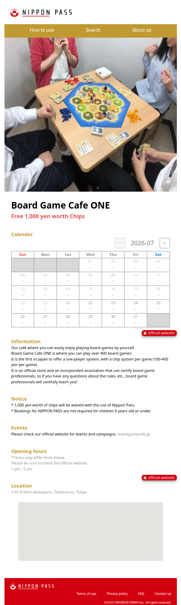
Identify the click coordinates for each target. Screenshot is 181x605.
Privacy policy (117, 594)
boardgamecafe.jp (134, 433)
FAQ (141, 594)
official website (161, 332)
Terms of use (86, 594)
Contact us (162, 594)
